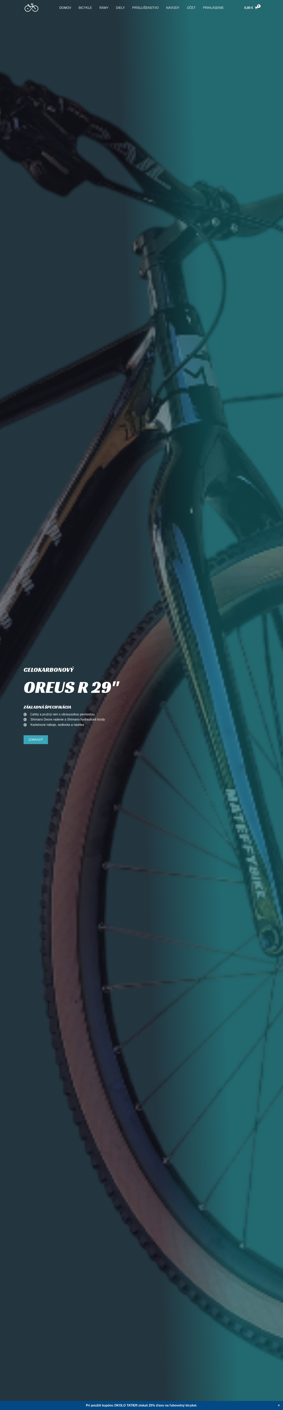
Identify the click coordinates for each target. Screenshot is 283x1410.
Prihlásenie (209, 7)
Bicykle (88, 7)
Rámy (105, 7)
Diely (121, 7)
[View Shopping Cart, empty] (251, 7)
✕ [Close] (278, 1405)
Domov (69, 7)
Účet (188, 7)
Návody (171, 7)
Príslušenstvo (145, 7)
